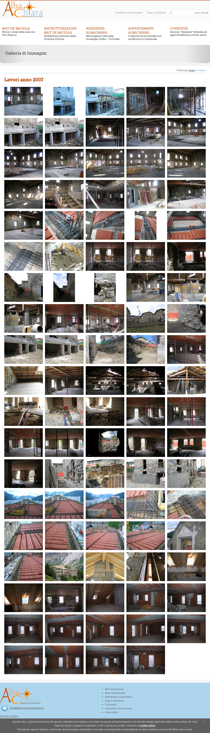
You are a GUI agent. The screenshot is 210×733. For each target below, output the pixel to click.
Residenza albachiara (119, 697)
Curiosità (111, 704)
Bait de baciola (114, 689)
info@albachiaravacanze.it (27, 708)
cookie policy (147, 725)
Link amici (111, 712)
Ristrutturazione (115, 693)
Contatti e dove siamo (128, 12)
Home (192, 70)
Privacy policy (9, 716)
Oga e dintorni (156, 12)
